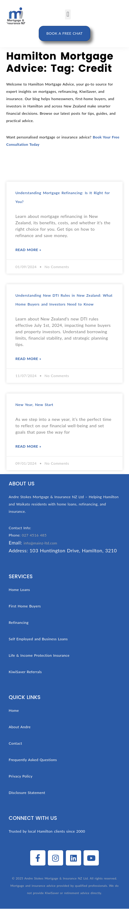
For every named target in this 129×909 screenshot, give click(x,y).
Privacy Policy (21, 776)
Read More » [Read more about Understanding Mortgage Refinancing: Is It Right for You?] (28, 249)
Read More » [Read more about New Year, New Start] (28, 446)
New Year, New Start (34, 404)
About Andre (20, 727)
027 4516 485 (34, 535)
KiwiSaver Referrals (25, 672)
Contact (15, 743)
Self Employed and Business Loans (38, 639)
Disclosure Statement (27, 792)
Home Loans (19, 589)
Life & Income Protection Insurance (39, 655)
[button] (68, 14)
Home (14, 710)
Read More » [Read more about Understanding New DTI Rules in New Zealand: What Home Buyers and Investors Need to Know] (28, 358)
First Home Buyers (25, 606)
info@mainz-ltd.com (40, 543)
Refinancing (19, 622)
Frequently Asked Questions (33, 759)
